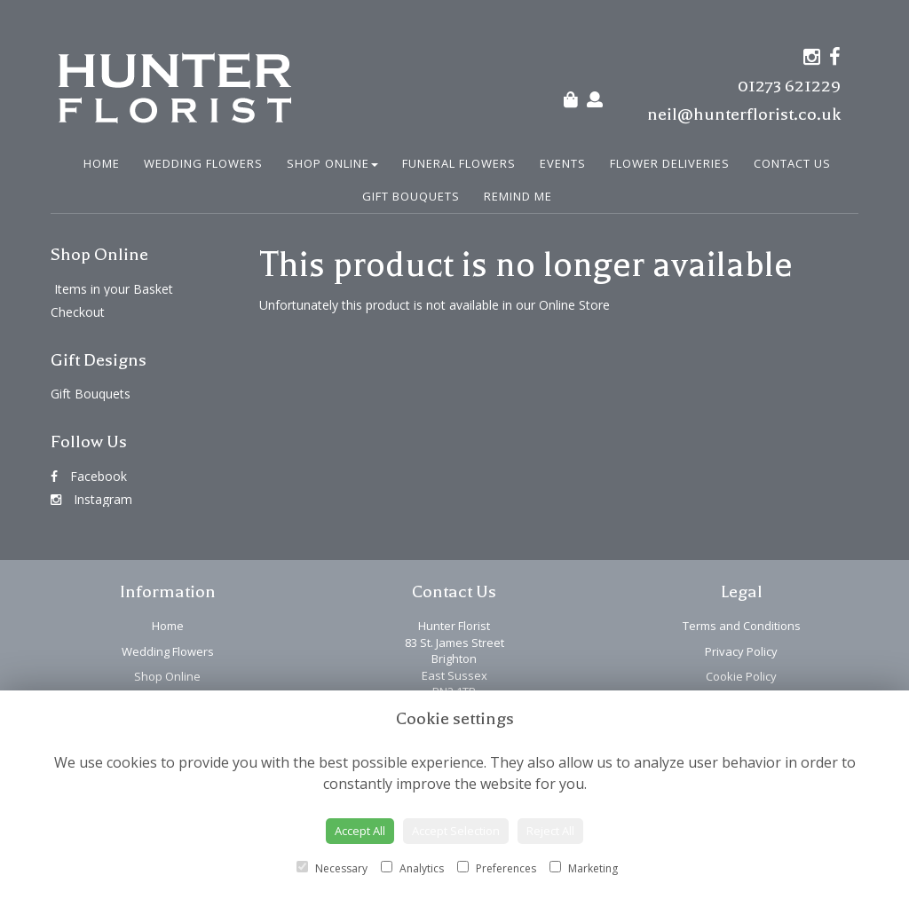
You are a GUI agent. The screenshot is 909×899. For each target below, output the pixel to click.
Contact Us (792, 163)
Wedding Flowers (203, 163)
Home (101, 163)
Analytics (412, 868)
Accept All (360, 831)
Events (563, 163)
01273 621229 (789, 85)
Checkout (78, 312)
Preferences (496, 868)
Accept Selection (456, 831)
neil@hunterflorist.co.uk (744, 114)
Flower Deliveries (670, 163)
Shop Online (332, 163)
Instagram (91, 499)
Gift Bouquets (411, 196)
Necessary (332, 868)
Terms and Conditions (742, 626)
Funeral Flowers (459, 163)
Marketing (583, 868)
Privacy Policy (741, 651)
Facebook (89, 476)
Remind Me (518, 196)
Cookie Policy (741, 676)
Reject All (550, 831)
